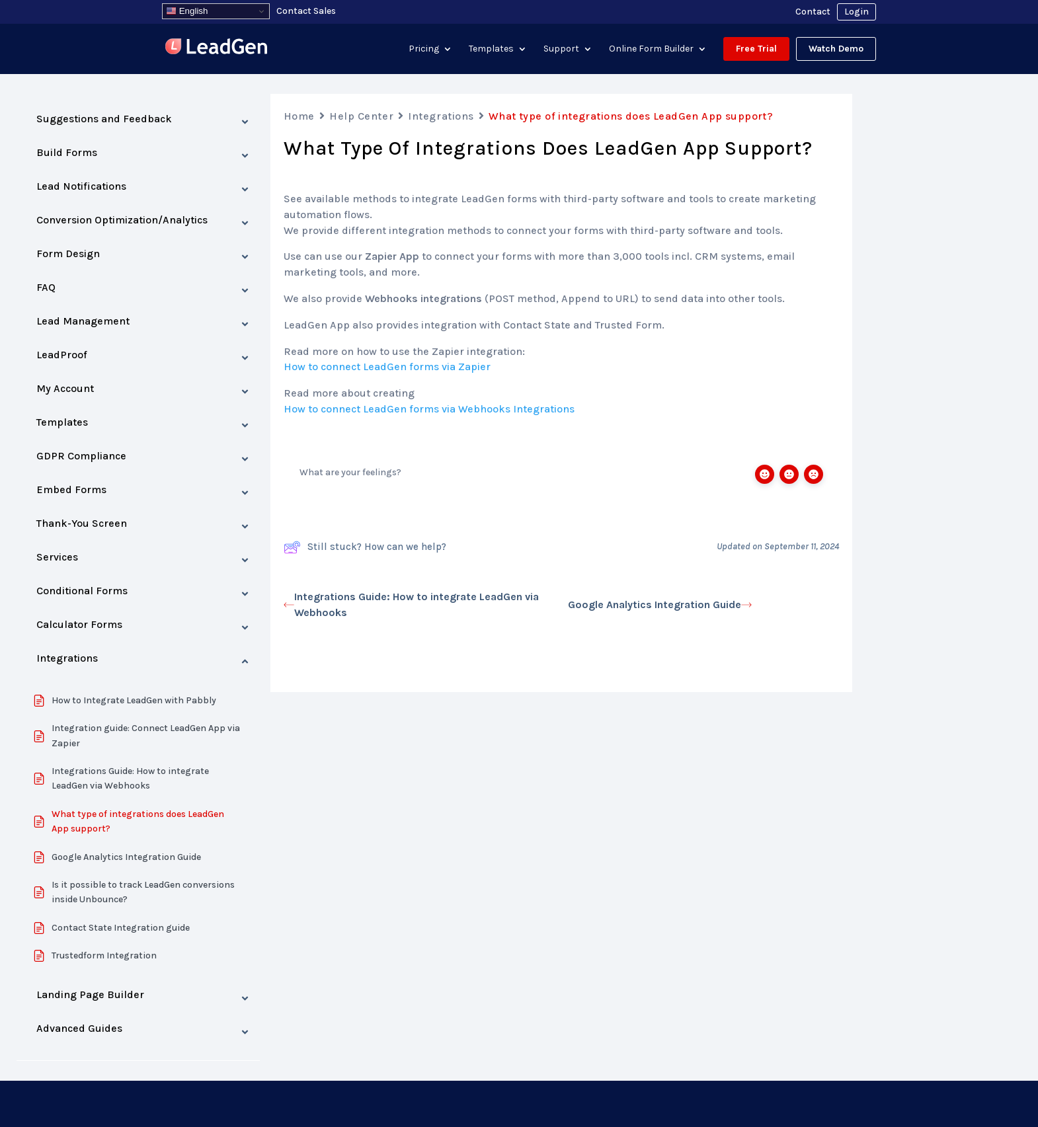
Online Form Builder (651, 48)
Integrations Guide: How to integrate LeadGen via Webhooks (411, 604)
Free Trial (756, 48)
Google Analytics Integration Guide (660, 604)
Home (299, 116)
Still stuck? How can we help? (365, 547)
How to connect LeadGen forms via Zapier (387, 366)
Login (856, 11)
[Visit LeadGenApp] (216, 48)
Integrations (441, 116)
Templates (491, 48)
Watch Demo (836, 48)
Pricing (424, 48)
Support (561, 48)
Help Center (361, 116)
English (187, 11)
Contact (812, 11)
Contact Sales (306, 11)
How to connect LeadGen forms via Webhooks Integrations (429, 409)
